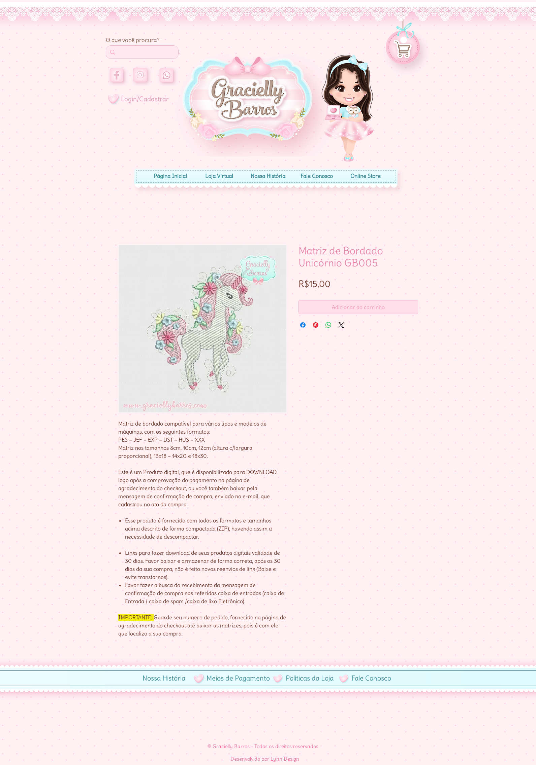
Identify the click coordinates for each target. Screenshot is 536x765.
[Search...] (141, 52)
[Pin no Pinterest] (316, 325)
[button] (403, 40)
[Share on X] (341, 325)
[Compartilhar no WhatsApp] (328, 325)
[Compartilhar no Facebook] (303, 325)
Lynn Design (285, 759)
